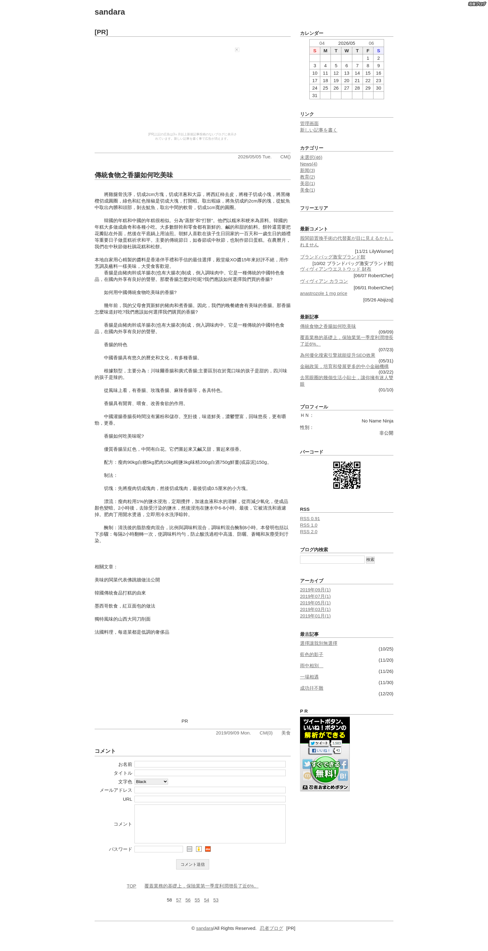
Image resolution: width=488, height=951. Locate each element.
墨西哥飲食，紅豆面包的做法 (125, 605)
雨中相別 (311, 665)
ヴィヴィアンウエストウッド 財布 (335, 269)
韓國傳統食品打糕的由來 (120, 592)
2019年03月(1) (315, 609)
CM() (285, 156)
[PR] (101, 31)
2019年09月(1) (315, 589)
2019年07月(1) (315, 596)
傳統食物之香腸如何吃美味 (134, 175)
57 (178, 906)
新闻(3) (307, 170)
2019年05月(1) (315, 602)
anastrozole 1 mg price (323, 293)
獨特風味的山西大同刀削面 (123, 619)
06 (371, 43)
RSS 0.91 (310, 518)
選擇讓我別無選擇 (318, 643)
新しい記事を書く (318, 130)
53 (215, 906)
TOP (131, 892)
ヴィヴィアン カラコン (324, 281)
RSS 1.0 (308, 525)
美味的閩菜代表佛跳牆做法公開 (127, 579)
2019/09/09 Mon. (233, 732)
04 (322, 43)
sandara (110, 11)
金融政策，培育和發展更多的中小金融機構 (344, 366)
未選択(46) (311, 157)
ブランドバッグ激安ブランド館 (332, 256)
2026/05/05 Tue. (254, 156)
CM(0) (266, 732)
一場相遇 (309, 676)
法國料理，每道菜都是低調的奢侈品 (132, 632)
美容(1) (307, 183)
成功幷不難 (311, 688)
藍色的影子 (311, 654)
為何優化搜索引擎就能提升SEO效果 (337, 355)
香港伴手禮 (162, 259)
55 (197, 906)
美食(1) (307, 190)
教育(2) (307, 176)
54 (206, 906)
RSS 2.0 (308, 531)
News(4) (308, 163)
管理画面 (309, 123)
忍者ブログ (271, 934)
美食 (286, 732)
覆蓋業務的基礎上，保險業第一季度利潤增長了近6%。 (201, 892)
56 (188, 906)
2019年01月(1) (315, 615)
